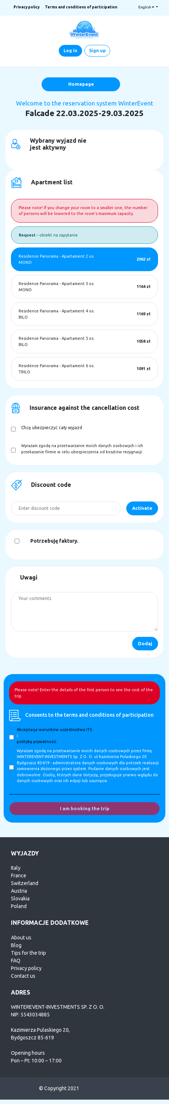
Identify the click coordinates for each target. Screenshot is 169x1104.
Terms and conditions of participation (81, 7)
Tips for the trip (28, 953)
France (18, 875)
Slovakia (20, 898)
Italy (15, 868)
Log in (70, 50)
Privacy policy (26, 7)
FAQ (15, 960)
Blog (16, 945)
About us (21, 937)
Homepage (81, 83)
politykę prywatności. (37, 741)
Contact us (23, 976)
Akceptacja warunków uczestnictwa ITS (54, 729)
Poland (19, 906)
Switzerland (24, 883)
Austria (19, 891)
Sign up (97, 50)
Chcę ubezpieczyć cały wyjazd (51, 427)
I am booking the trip (85, 808)
